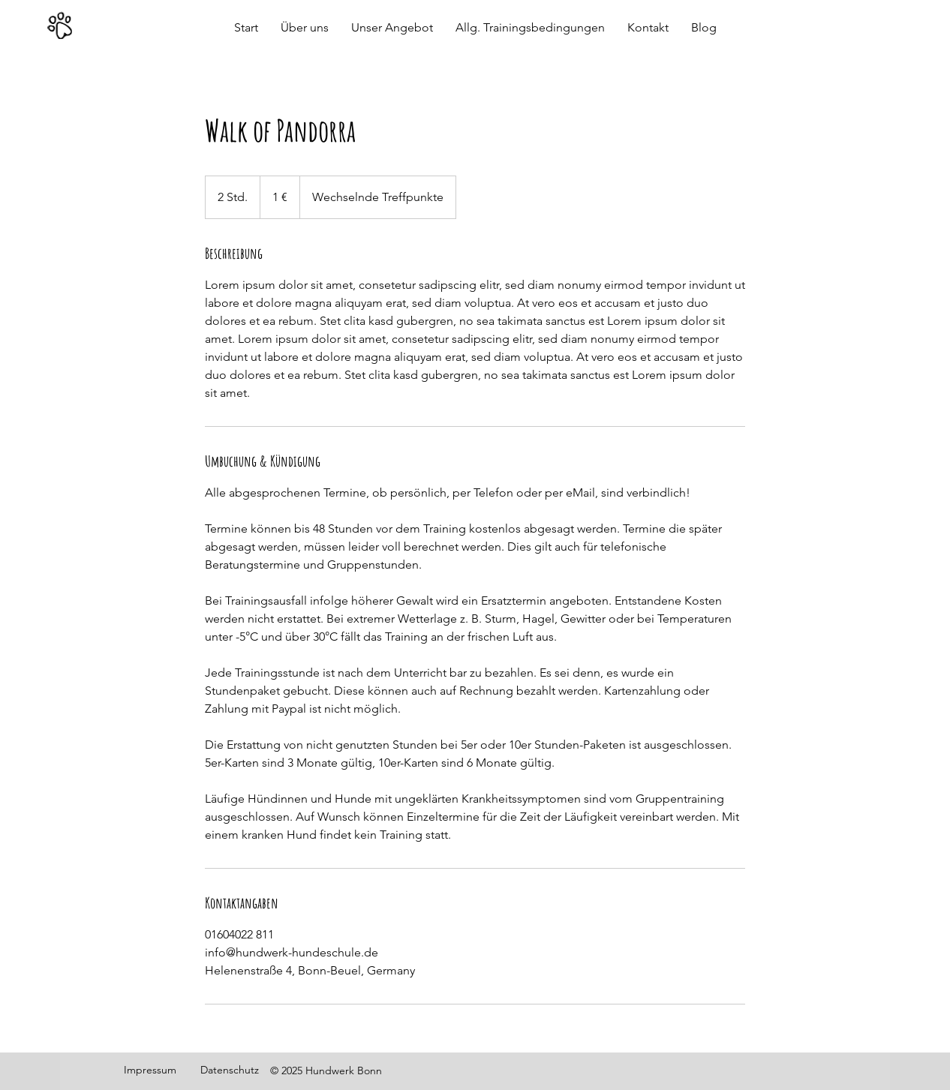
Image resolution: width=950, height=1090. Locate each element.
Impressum (150, 1069)
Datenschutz (229, 1069)
